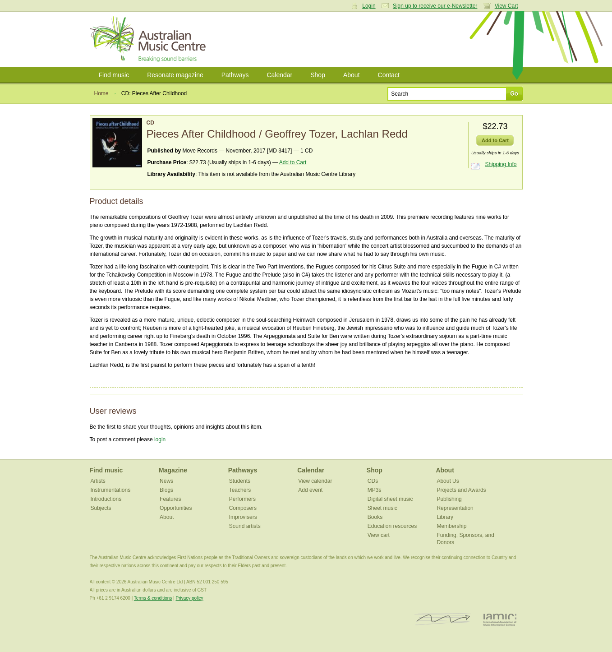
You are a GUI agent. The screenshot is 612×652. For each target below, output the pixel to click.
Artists (98, 481)
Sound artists (245, 526)
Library (445, 517)
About (351, 75)
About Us (448, 481)
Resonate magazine (175, 75)
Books (375, 517)
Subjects (101, 508)
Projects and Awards (461, 490)
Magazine (173, 470)
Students (239, 481)
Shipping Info (500, 164)
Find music (114, 75)
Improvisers (243, 517)
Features (170, 499)
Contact (389, 75)
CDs (373, 481)
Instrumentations (111, 490)
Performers (242, 499)
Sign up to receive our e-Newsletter (435, 6)
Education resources (392, 526)
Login (368, 6)
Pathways (235, 75)
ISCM (443, 619)
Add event (310, 490)
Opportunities (176, 508)
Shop (317, 75)
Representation (455, 508)
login (160, 439)
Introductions (106, 499)
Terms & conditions (153, 598)
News (166, 481)
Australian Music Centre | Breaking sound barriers (149, 39)
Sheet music (382, 508)
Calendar (279, 75)
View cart (379, 535)
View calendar (315, 481)
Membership (451, 526)
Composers (243, 508)
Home (101, 93)
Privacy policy (189, 598)
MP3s (375, 490)
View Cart (506, 6)
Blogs (166, 490)
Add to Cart (293, 162)
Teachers (240, 490)
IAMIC (500, 619)
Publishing (449, 499)
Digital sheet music (390, 499)
